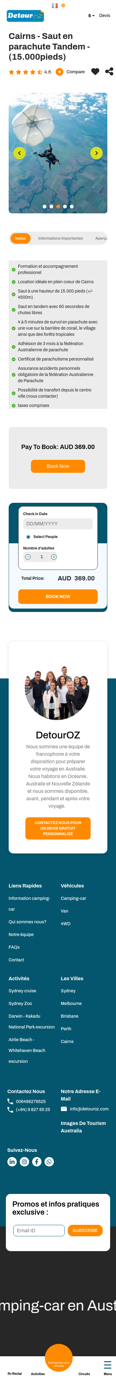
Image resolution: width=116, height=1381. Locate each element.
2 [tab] (51, 206)
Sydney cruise (22, 991)
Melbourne (71, 1003)
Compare (70, 72)
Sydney (68, 991)
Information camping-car (29, 904)
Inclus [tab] (23, 238)
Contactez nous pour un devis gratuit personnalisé (58, 828)
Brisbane (70, 1016)
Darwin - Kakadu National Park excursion (32, 1021)
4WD (66, 923)
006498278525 (26, 1101)
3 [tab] (58, 206)
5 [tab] (72, 206)
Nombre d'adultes (38, 548)
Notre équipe (21, 934)
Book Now (58, 466)
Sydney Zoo (20, 1003)
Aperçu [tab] (104, 238)
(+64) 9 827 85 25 (28, 1110)
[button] (55, 6)
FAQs (14, 947)
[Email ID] (38, 1230)
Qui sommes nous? (28, 922)
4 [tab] (65, 206)
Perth (66, 1029)
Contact (16, 960)
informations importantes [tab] (63, 238)
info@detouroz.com (85, 1108)
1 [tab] (44, 206)
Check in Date (35, 514)
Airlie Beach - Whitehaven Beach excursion (27, 1050)
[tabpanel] (58, 153)
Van (64, 911)
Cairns (67, 1041)
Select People (45, 537)
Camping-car (73, 898)
